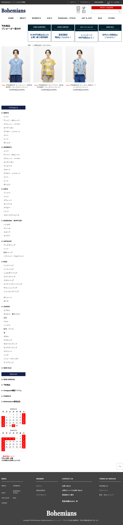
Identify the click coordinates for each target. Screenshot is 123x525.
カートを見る (113, 2)
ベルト (6, 321)
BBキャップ (8, 252)
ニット (6, 139)
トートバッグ (9, 269)
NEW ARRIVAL (9, 379)
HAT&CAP (7, 241)
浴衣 (5, 318)
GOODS (6, 307)
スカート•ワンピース (11, 215)
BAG (100, 18)
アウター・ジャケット (12, 131)
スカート (7, 170)
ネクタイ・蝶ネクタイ (12, 314)
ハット (6, 249)
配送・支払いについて (106, 495)
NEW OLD (7, 368)
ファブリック (9, 362)
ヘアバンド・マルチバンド (14, 256)
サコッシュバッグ (10, 288)
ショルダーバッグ (10, 273)
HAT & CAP (87, 18)
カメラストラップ (10, 347)
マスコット (8, 351)
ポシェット (8, 297)
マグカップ (8, 340)
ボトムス (7, 143)
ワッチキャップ (9, 245)
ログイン (73, 2)
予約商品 (6, 385)
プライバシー (103, 490)
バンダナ (7, 225)
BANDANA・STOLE (67, 18)
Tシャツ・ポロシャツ (12, 120)
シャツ (6, 117)
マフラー (7, 236)
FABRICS (7, 396)
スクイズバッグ (9, 277)
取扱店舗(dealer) (68, 501)
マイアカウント (85, 2)
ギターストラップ (10, 344)
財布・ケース (9, 329)
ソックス (7, 325)
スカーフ (7, 232)
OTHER (111, 18)
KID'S (49, 18)
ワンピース (8, 166)
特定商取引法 (103, 486)
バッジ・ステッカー (11, 359)
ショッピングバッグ (11, 291)
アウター (7, 208)
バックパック (9, 265)
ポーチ (6, 301)
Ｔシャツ (7, 193)
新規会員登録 (99, 2)
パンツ (6, 211)
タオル (6, 336)
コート (6, 135)
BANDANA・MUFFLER (12, 221)
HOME (11, 18)
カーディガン (9, 128)
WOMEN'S (36, 18)
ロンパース (8, 204)
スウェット (8, 200)
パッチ (6, 355)
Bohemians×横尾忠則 (11, 402)
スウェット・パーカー (12, 124)
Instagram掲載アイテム (12, 390)
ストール (7, 228)
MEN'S (23, 18)
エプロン (7, 310)
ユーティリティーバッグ (13, 284)
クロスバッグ (9, 280)
